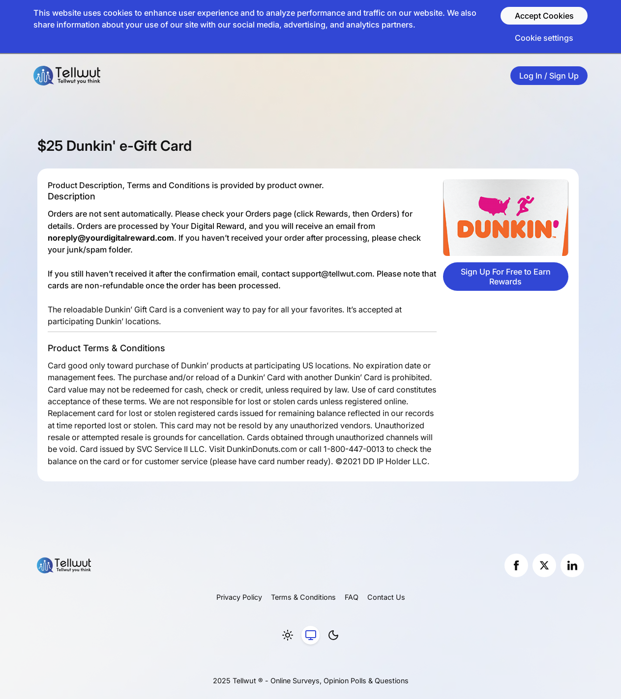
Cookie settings (544, 38)
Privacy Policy (239, 597)
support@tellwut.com (332, 274)
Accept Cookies (544, 16)
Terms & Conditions (303, 597)
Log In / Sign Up (549, 76)
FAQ (351, 597)
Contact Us (386, 597)
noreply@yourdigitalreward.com (111, 238)
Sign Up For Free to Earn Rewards (506, 276)
